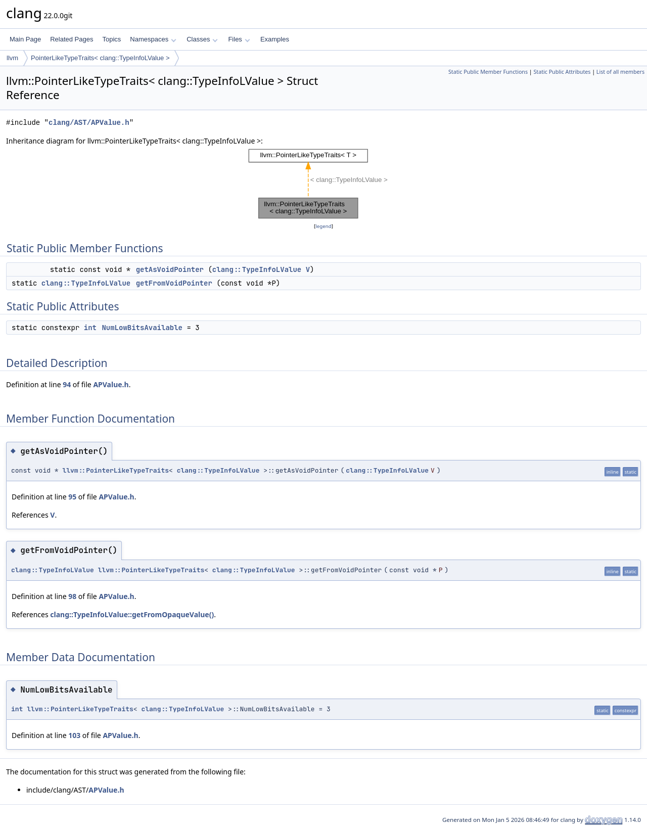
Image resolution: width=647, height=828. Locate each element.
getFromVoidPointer (174, 283)
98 (72, 596)
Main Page (25, 39)
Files (239, 39)
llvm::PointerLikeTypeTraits (115, 470)
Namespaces (153, 39)
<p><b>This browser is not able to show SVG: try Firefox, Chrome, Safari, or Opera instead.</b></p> (323, 184)
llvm (12, 58)
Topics (111, 39)
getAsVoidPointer (170, 269)
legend (323, 226)
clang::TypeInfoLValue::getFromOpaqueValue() (132, 614)
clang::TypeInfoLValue (256, 269)
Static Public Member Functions (488, 71)
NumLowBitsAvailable (142, 327)
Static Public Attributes (561, 71)
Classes (202, 39)
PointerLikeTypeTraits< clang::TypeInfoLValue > (100, 58)
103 (74, 735)
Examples (274, 39)
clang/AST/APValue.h (89, 122)
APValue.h (110, 384)
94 (67, 384)
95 (72, 496)
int (90, 327)
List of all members (620, 71)
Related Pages (71, 39)
